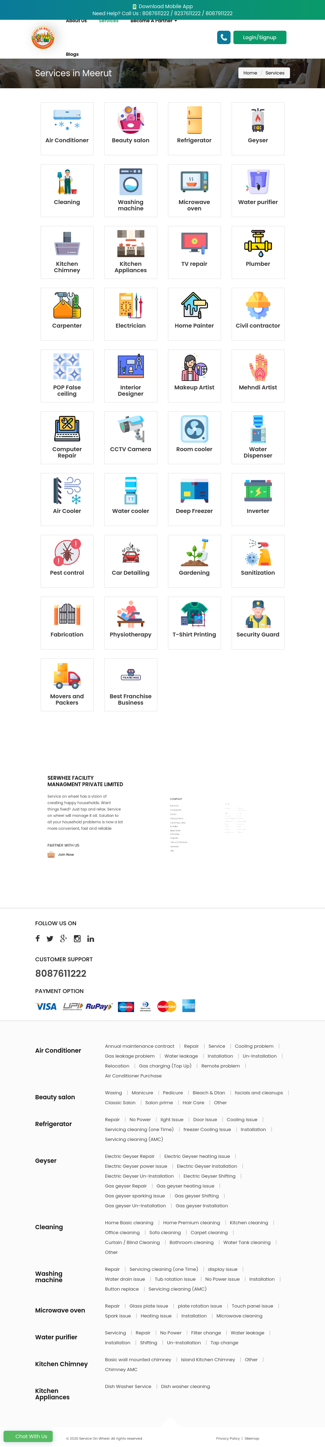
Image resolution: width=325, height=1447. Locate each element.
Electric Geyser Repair (130, 1156)
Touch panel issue (253, 1306)
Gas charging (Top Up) (166, 1066)
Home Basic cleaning (130, 1222)
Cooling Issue (243, 1119)
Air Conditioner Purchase (133, 1075)
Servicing (116, 1332)
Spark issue (118, 1316)
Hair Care (194, 1102)
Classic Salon (121, 1102)
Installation (221, 1056)
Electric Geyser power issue (136, 1166)
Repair (192, 1046)
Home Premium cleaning (192, 1222)
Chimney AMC (121, 1369)
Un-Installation (260, 1056)
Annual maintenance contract (140, 1046)
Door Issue (205, 1119)
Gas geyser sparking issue (135, 1195)
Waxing (114, 1092)
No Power (140, 1119)
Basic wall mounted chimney (139, 1359)
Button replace (122, 1289)
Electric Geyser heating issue (197, 1156)
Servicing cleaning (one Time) (140, 1129)
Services (109, 20)
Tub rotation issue (176, 1279)
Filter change (206, 1332)
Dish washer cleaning (185, 1386)
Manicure (143, 1092)
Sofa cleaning (166, 1232)
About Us (76, 20)
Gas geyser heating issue (186, 1186)
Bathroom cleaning (192, 1242)
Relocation (117, 1066)
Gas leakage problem (130, 1056)
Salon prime (159, 1102)
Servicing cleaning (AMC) (134, 1139)
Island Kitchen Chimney (208, 1359)
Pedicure (173, 1092)
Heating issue (157, 1316)
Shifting (149, 1342)
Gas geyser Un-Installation (136, 1205)
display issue (223, 1269)
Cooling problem (255, 1046)
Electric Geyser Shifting (210, 1176)
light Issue (173, 1119)
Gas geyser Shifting (197, 1195)
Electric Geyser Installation (207, 1166)
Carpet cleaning (210, 1232)
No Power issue (223, 1279)
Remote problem (221, 1066)
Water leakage (181, 1056)
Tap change (224, 1342)
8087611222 (61, 973)
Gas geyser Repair (126, 1186)
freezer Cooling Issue (208, 1129)
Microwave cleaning (239, 1316)
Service (217, 1046)
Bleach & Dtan (209, 1092)
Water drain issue (125, 1279)
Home (250, 73)
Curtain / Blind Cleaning (133, 1242)
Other (220, 1102)
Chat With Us (28, 1436)
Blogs (72, 54)
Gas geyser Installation (202, 1205)
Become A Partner (153, 20)
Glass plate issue (149, 1306)
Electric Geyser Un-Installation (140, 1176)
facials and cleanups (259, 1092)
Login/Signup (260, 37)
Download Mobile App (162, 6)
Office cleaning (123, 1232)
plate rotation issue (200, 1306)
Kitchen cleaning (249, 1222)
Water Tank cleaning (248, 1242)
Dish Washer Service (128, 1386)
